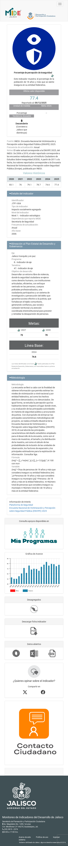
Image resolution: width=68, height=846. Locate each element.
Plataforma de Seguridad (21, 505)
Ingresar (56, 837)
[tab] (34, 194)
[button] (34, 194)
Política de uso (42, 837)
